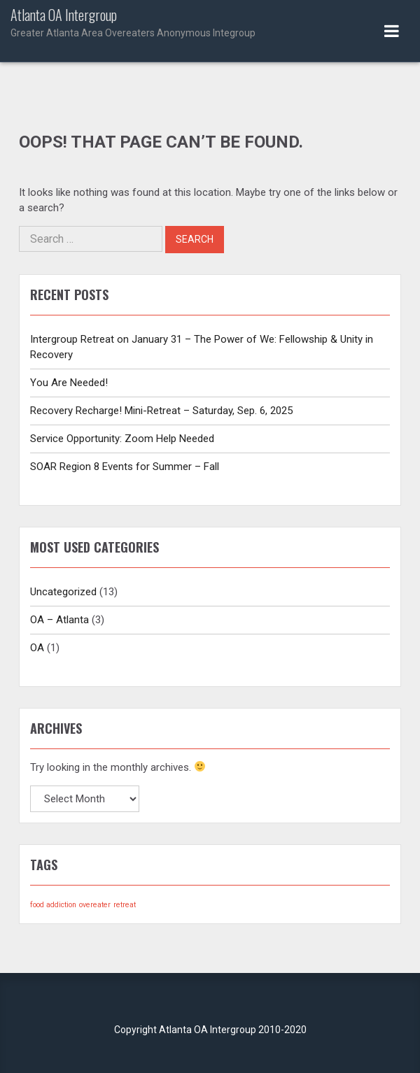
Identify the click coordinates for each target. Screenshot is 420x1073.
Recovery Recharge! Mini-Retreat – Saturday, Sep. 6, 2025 (161, 410)
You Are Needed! (69, 382)
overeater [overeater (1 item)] (95, 904)
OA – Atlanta (59, 619)
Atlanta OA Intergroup (210, 24)
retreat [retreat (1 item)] (124, 904)
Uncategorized (63, 591)
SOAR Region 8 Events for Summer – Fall (124, 466)
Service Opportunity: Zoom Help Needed (122, 438)
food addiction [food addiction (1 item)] (53, 904)
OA (37, 647)
